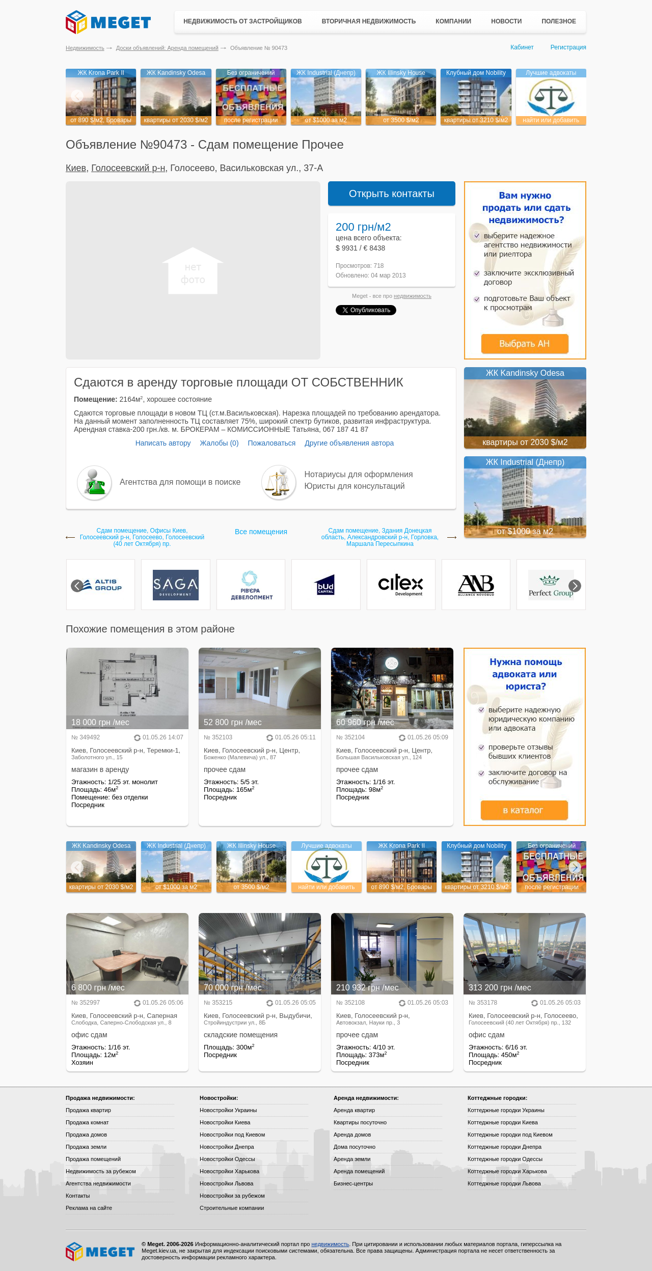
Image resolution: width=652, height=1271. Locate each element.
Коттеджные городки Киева (503, 1122)
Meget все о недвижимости (101, 1251)
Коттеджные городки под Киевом (510, 1134)
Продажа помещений (93, 1159)
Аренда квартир (354, 1110)
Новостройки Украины (228, 1110)
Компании (453, 21)
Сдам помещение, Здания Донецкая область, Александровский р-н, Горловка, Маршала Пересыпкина (380, 537)
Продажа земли (86, 1147)
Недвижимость (85, 48)
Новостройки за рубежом (232, 1196)
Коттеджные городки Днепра (504, 1147)
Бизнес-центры (353, 1183)
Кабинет (522, 47)
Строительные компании (232, 1208)
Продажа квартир (88, 1110)
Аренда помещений (359, 1171)
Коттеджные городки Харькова (507, 1171)
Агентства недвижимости (98, 1183)
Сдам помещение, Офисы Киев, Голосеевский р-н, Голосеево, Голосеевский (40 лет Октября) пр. (142, 537)
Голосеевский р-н (128, 168)
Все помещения (261, 532)
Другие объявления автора (349, 443)
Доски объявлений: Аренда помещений (167, 48)
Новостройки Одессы (227, 1159)
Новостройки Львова (226, 1183)
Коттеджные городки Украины (506, 1110)
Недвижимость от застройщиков (242, 21)
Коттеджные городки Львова (504, 1183)
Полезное (558, 21)
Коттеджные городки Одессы (505, 1159)
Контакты (78, 1196)
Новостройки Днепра (227, 1147)
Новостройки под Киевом (232, 1134)
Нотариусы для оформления (359, 474)
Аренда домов (352, 1134)
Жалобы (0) (219, 443)
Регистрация (568, 47)
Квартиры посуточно (360, 1122)
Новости (506, 21)
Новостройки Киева (225, 1122)
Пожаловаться (271, 443)
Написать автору (163, 443)
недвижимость (412, 296)
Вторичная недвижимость (369, 21)
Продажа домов (86, 1134)
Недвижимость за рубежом (101, 1171)
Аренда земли (352, 1159)
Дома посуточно (354, 1147)
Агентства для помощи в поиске (180, 482)
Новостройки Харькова (229, 1171)
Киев (76, 168)
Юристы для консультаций (355, 486)
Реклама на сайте (89, 1208)
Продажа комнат (87, 1122)
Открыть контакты (391, 193)
